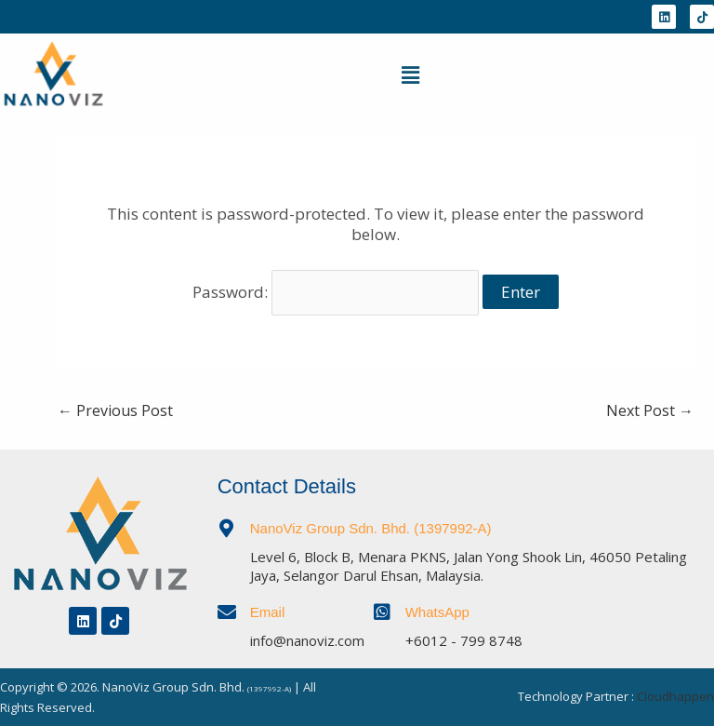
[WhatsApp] (382, 612)
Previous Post (115, 410)
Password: (336, 291)
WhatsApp (437, 612)
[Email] (227, 612)
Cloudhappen (675, 696)
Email (267, 612)
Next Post (650, 410)
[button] (410, 74)
